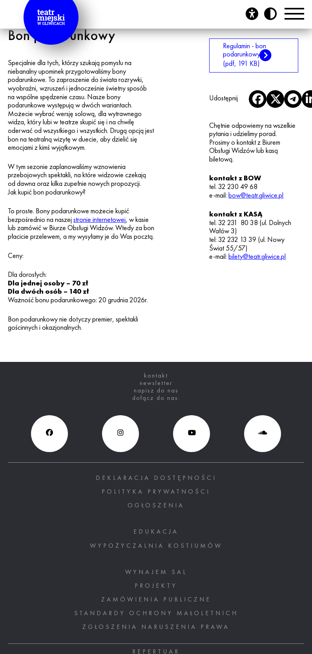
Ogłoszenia (156, 506)
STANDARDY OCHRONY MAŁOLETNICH (156, 613)
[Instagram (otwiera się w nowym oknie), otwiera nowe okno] (120, 433)
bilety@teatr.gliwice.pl (257, 256)
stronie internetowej (99, 219)
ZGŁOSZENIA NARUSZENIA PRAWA (156, 627)
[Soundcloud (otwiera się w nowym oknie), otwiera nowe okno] (262, 433)
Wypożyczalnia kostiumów (156, 546)
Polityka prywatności (156, 492)
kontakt (156, 376)
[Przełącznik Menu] (294, 14)
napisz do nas (156, 391)
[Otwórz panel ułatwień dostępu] (252, 13)
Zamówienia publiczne (156, 600)
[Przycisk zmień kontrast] (270, 13)
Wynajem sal (156, 572)
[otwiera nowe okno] (257, 99)
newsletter (156, 383)
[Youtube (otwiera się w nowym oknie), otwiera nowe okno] (191, 433)
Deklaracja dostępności (156, 478)
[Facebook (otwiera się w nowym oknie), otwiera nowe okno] (49, 433)
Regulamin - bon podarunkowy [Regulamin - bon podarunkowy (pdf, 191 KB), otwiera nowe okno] (245, 55)
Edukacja (156, 532)
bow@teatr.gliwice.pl (255, 195)
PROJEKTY (156, 586)
